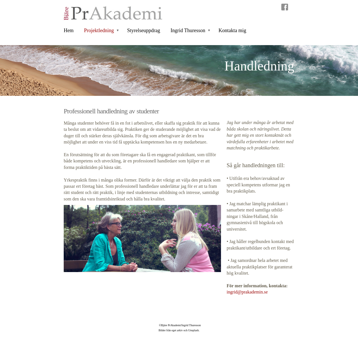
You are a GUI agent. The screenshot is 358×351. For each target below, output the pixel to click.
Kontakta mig (232, 30)
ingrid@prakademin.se (247, 292)
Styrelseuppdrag (143, 30)
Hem (69, 30)
